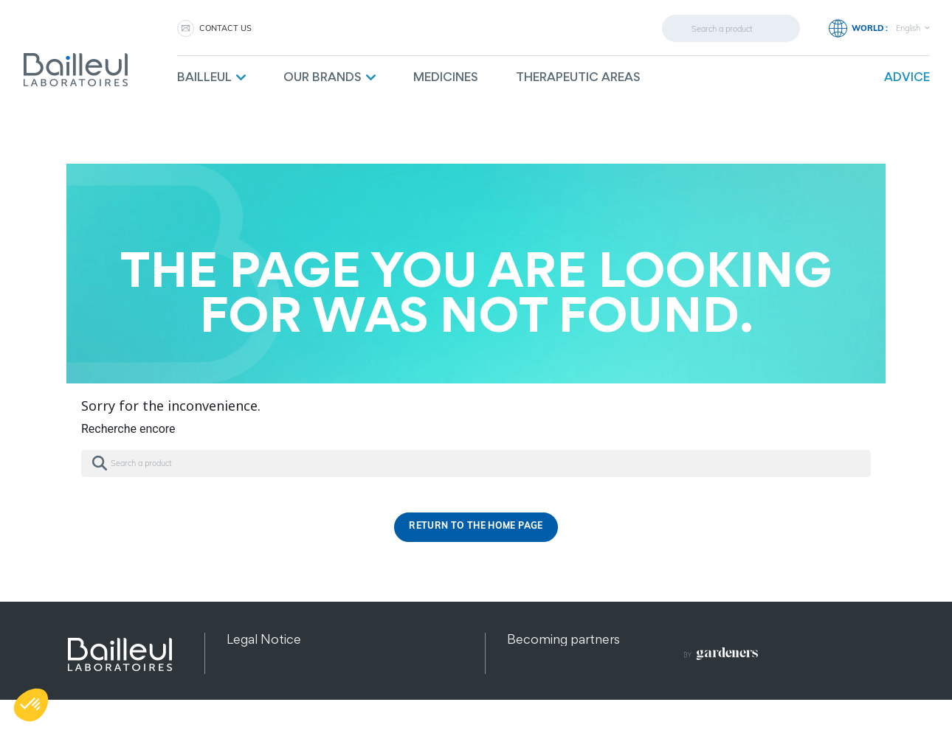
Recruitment (544, 675)
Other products (272, 694)
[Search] (731, 28)
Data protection (274, 657)
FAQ (520, 694)
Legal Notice (264, 638)
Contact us (225, 28)
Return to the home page (475, 526)
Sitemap (251, 675)
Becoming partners (563, 638)
